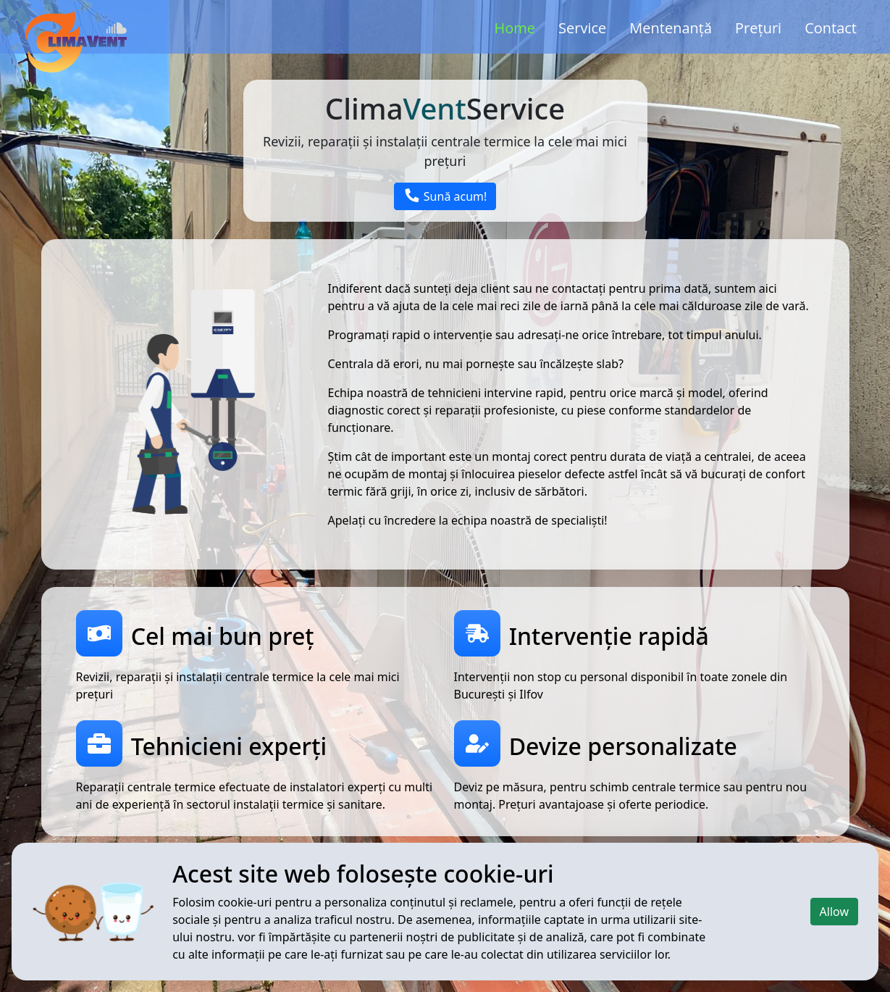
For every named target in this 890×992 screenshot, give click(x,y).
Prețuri (758, 28)
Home (515, 28)
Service (582, 28)
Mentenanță (670, 28)
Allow (834, 912)
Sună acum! (445, 196)
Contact (831, 28)
